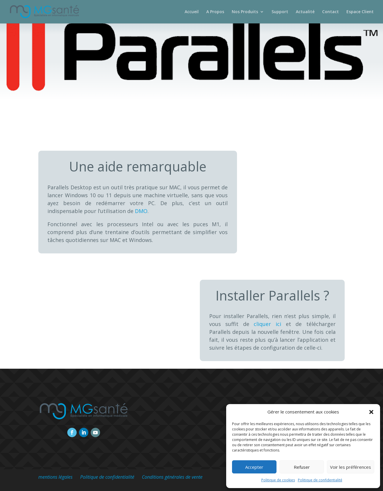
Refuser (302, 467)
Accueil (192, 12)
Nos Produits (245, 12)
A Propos (215, 12)
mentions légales (55, 477)
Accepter (254, 467)
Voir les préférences (350, 467)
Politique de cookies (278, 480)
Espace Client (360, 12)
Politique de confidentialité (320, 480)
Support (280, 12)
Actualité (305, 12)
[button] (371, 412)
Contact (330, 12)
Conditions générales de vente (172, 477)
